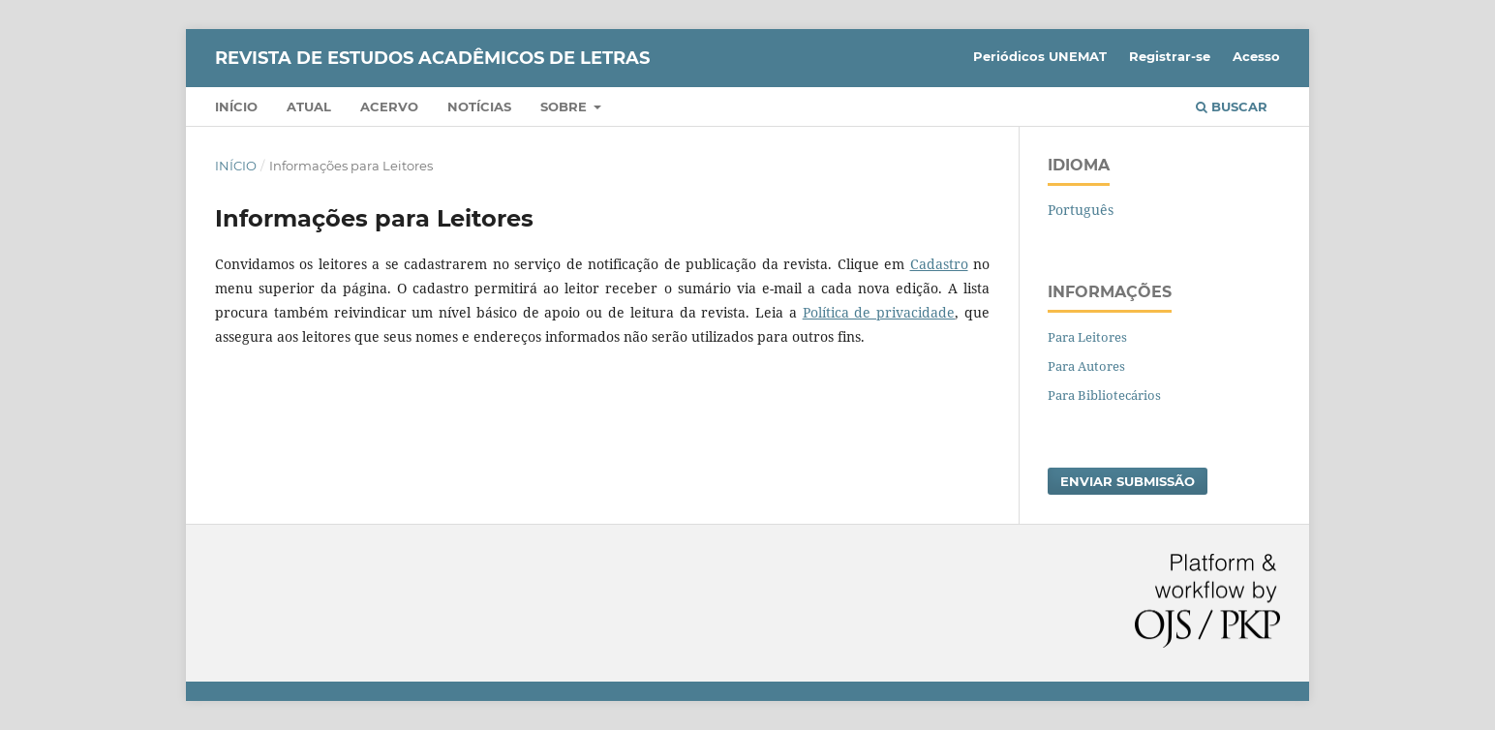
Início (236, 106)
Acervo (389, 106)
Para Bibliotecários (1104, 395)
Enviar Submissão (1127, 481)
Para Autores (1086, 366)
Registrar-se (1169, 56)
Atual (309, 106)
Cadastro (939, 264)
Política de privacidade (879, 312)
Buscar (1231, 106)
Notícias (479, 106)
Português (1081, 209)
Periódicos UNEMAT (1040, 56)
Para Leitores (1087, 337)
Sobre (565, 106)
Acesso (1256, 56)
